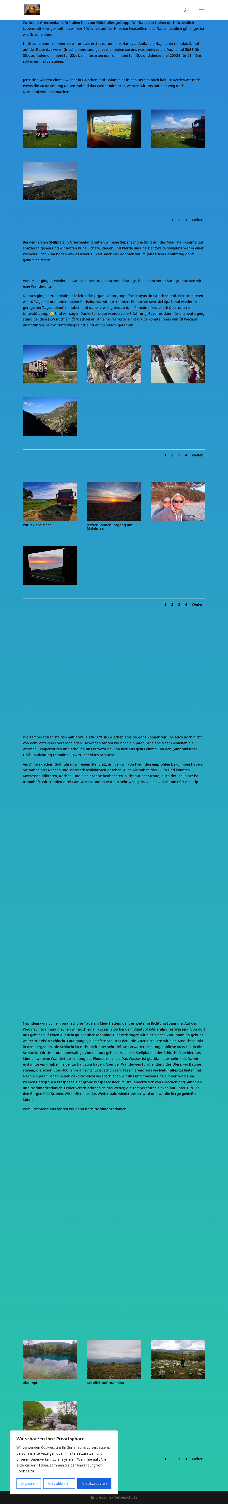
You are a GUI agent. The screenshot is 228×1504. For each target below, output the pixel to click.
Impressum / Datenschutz (114, 1497)
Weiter (197, 219)
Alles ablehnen (59, 1483)
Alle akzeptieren (94, 1483)
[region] (64, 1462)
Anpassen (29, 1483)
